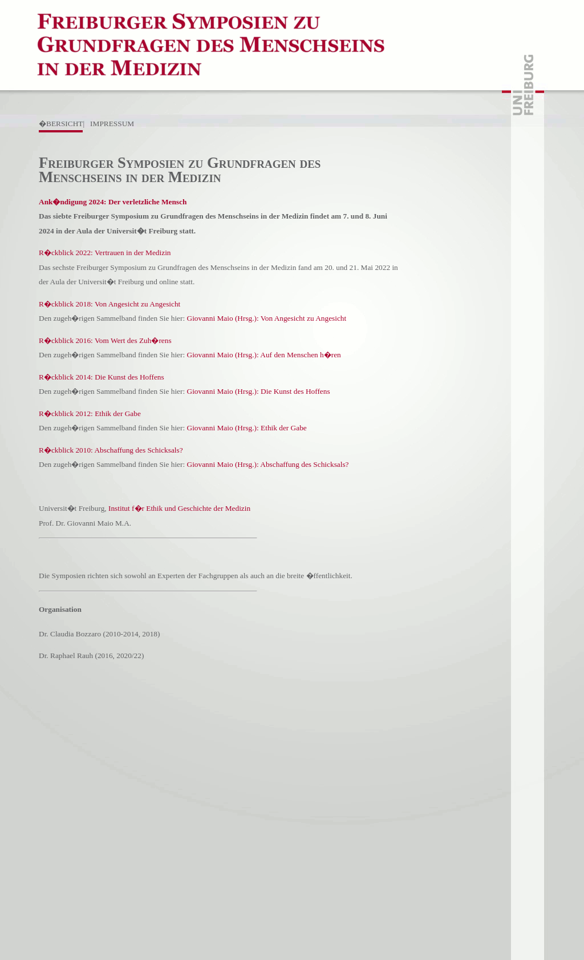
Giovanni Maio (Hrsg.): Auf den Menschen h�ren (264, 354)
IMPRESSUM (112, 123)
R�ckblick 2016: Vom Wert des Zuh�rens (105, 340)
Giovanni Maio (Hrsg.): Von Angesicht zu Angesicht (267, 318)
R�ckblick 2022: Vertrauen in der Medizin (105, 252)
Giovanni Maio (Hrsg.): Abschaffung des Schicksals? (268, 464)
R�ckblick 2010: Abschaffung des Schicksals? (111, 450)
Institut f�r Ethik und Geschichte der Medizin (179, 508)
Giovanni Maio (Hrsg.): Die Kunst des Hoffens (258, 391)
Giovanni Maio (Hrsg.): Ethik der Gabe (247, 427)
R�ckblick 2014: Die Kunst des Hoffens (101, 377)
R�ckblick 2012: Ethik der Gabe (90, 413)
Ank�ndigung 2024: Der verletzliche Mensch (112, 201)
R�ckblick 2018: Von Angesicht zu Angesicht (109, 304)
